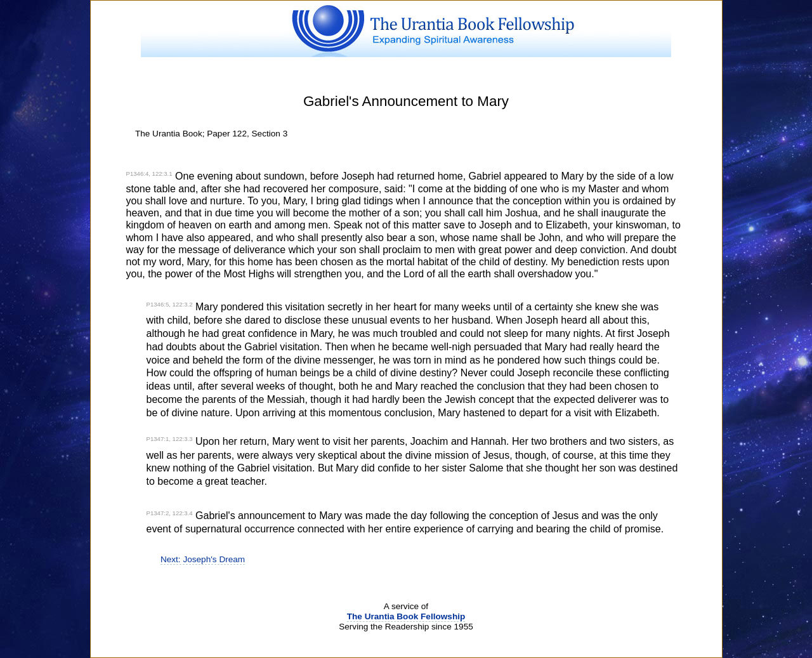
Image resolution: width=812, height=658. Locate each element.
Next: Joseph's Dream (202, 559)
